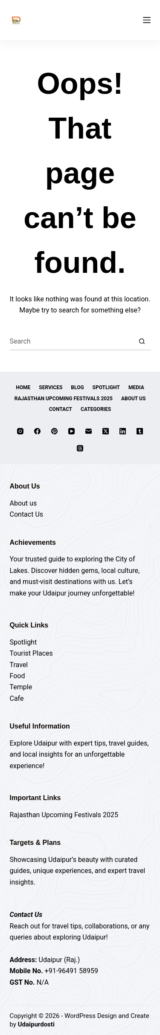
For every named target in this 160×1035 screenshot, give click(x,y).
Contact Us (27, 514)
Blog (77, 387)
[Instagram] (20, 431)
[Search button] (142, 341)
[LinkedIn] (122, 431)
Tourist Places (31, 653)
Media (136, 387)
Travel (19, 665)
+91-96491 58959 (71, 971)
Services (50, 387)
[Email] (88, 431)
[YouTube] (71, 431)
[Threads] (80, 448)
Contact (60, 409)
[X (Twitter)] (105, 431)
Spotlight (106, 387)
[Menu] (147, 20)
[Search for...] (72, 341)
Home (23, 387)
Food (17, 676)
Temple (21, 687)
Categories (96, 409)
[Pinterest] (54, 431)
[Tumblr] (140, 431)
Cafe (17, 698)
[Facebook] (37, 431)
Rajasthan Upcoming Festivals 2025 (64, 399)
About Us (133, 399)
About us (23, 503)
